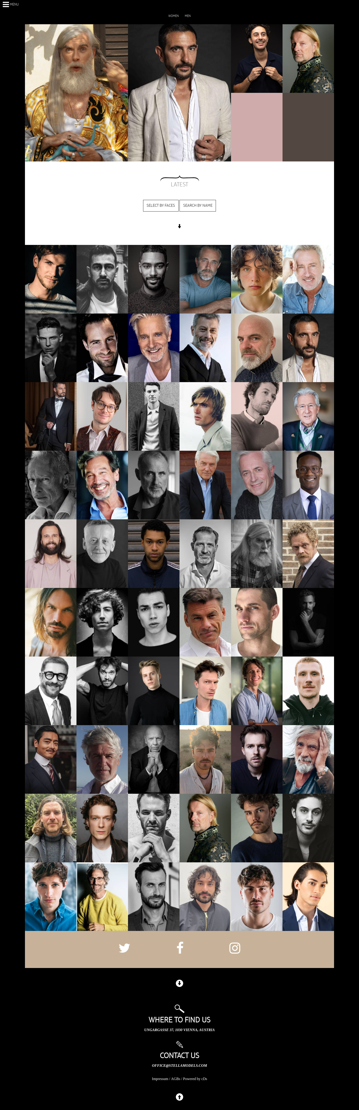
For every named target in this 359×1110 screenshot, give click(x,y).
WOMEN (173, 16)
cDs (204, 1079)
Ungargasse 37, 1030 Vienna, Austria (179, 1030)
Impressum (160, 1079)
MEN (188, 16)
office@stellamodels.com (179, 1065)
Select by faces (161, 206)
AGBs (175, 1079)
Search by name (197, 206)
